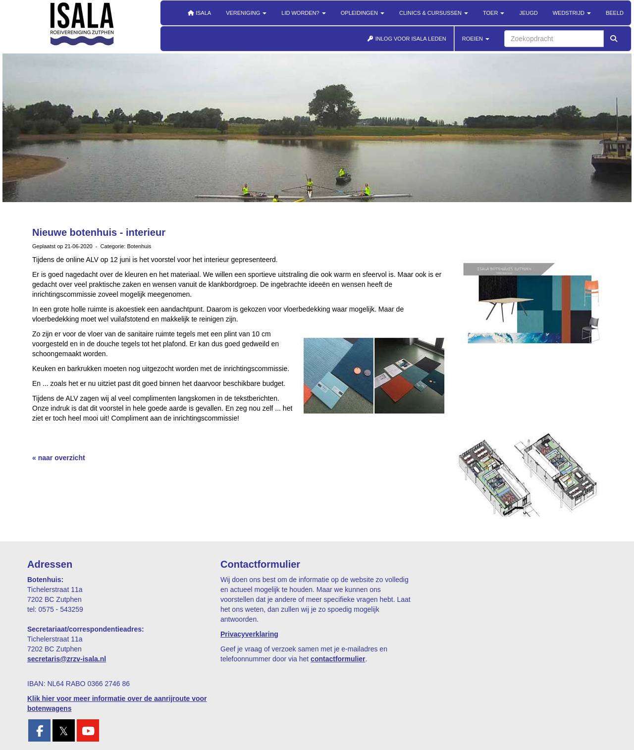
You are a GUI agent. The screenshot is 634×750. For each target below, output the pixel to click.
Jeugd (528, 13)
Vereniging (246, 13)
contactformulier (338, 659)
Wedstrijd (572, 13)
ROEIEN (475, 39)
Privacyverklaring (249, 634)
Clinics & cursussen (433, 13)
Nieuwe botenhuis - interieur (98, 232)
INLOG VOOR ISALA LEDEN (406, 39)
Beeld (615, 13)
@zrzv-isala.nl (66, 659)
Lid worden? (303, 13)
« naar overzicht (58, 458)
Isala (199, 13)
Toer (493, 13)
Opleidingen (362, 13)
